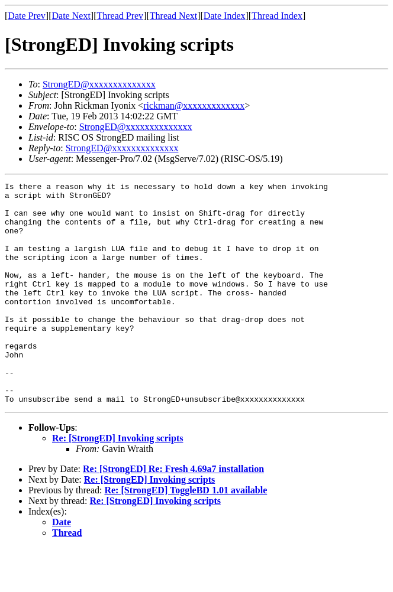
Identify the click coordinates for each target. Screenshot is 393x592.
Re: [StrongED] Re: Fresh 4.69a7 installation (173, 513)
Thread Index (277, 16)
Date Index (225, 16)
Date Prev (27, 16)
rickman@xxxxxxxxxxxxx (193, 105)
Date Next (71, 16)
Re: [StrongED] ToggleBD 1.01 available (185, 534)
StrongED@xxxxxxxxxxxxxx (99, 84)
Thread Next (173, 16)
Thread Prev (119, 16)
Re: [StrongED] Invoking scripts (117, 482)
